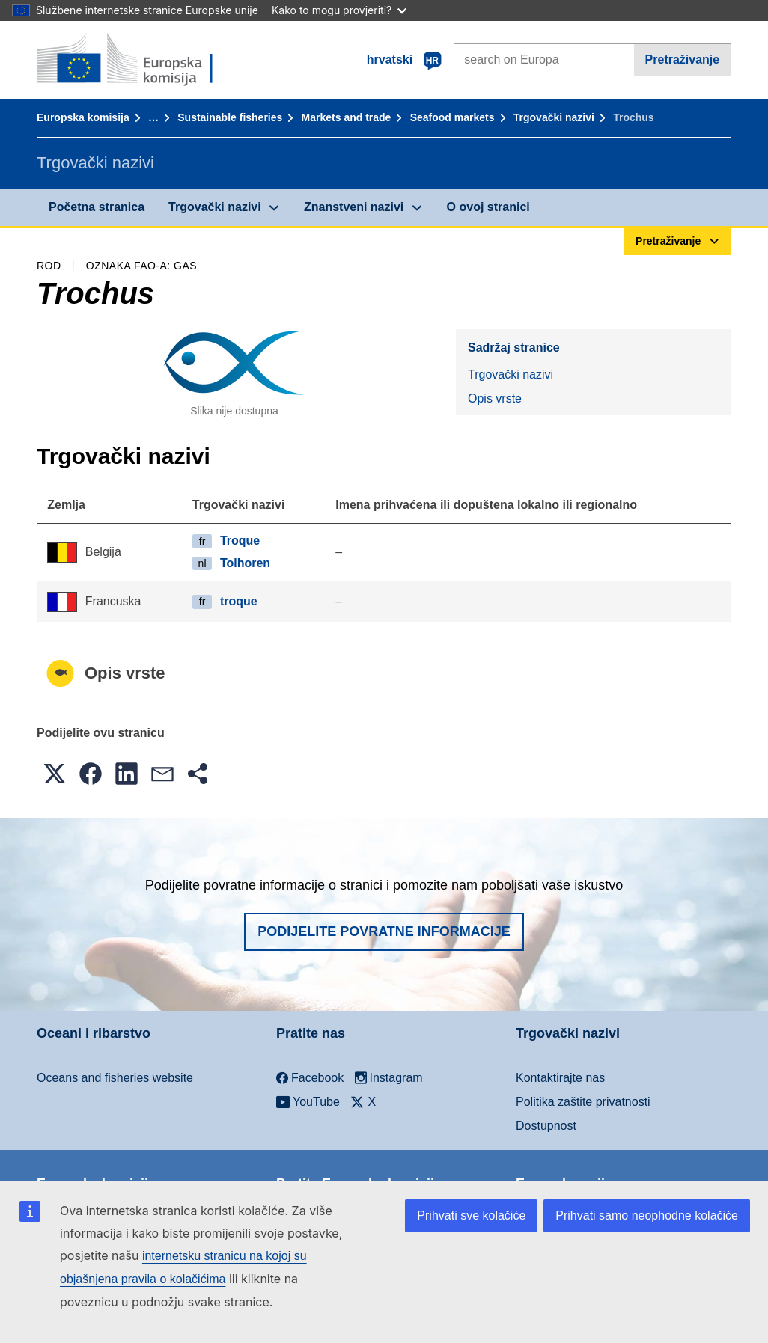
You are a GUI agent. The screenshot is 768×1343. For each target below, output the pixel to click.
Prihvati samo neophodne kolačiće (646, 1215)
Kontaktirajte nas (560, 1077)
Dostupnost (546, 1125)
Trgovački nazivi (553, 117)
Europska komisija (83, 117)
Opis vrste (495, 398)
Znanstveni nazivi (353, 207)
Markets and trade (346, 117)
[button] (55, 774)
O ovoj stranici (488, 207)
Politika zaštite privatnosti (583, 1101)
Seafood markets (452, 117)
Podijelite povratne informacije (384, 931)
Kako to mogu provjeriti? (339, 10)
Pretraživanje (682, 59)
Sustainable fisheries (229, 117)
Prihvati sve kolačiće (471, 1215)
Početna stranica (96, 207)
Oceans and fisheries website (115, 1077)
